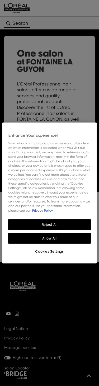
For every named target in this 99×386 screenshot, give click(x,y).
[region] (49, 193)
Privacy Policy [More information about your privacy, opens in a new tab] (42, 210)
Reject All (50, 224)
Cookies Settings (49, 251)
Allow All (49, 238)
